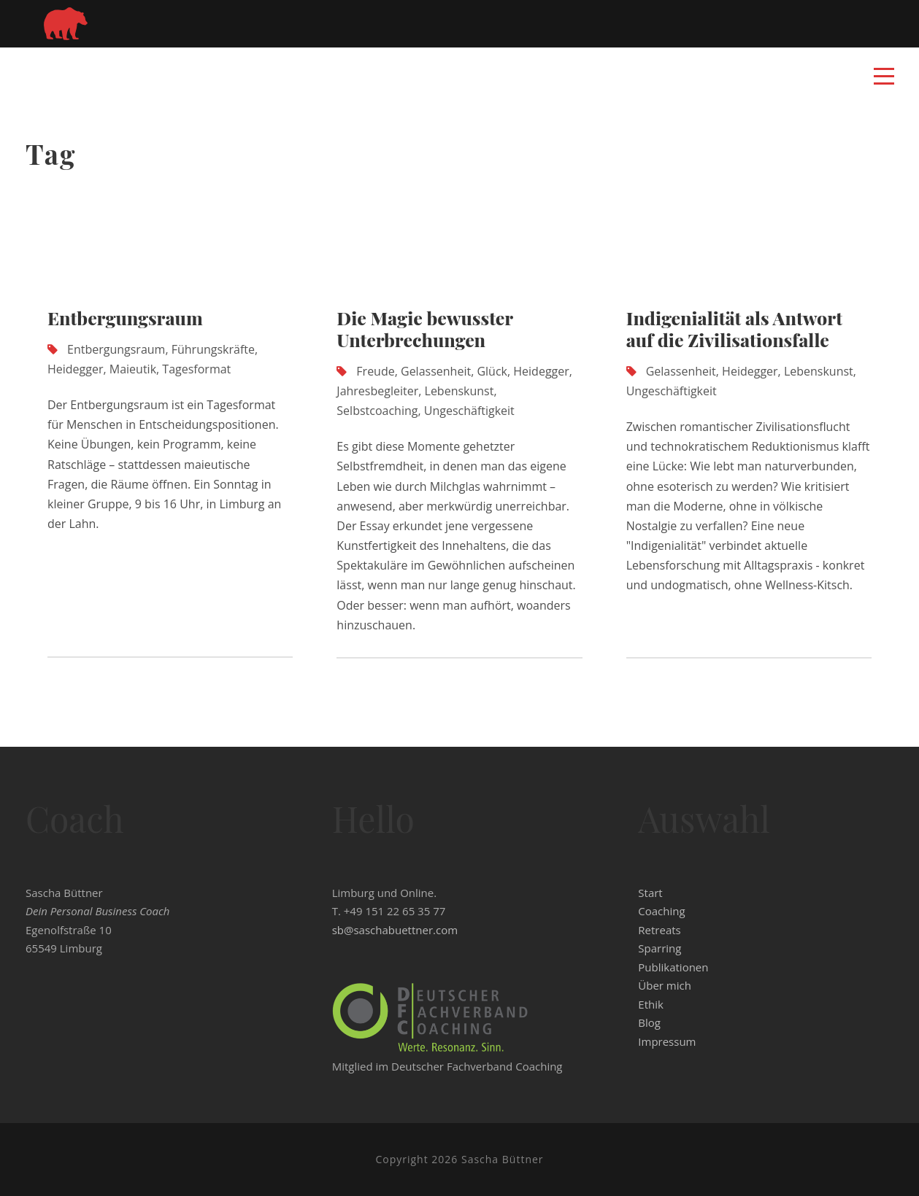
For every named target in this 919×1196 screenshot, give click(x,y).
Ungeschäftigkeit (469, 411)
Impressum (667, 1041)
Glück (492, 371)
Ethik (651, 1004)
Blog (649, 1022)
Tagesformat (196, 369)
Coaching (661, 911)
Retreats (659, 930)
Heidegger (75, 369)
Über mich (664, 985)
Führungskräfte (213, 349)
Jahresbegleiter (377, 391)
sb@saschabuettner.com (395, 930)
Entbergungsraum (125, 318)
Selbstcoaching (377, 411)
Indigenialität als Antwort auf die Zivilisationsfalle (734, 329)
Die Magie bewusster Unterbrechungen (424, 329)
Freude (375, 371)
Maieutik (132, 369)
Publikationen (673, 967)
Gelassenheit (436, 371)
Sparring (659, 948)
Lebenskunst (459, 391)
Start (650, 892)
